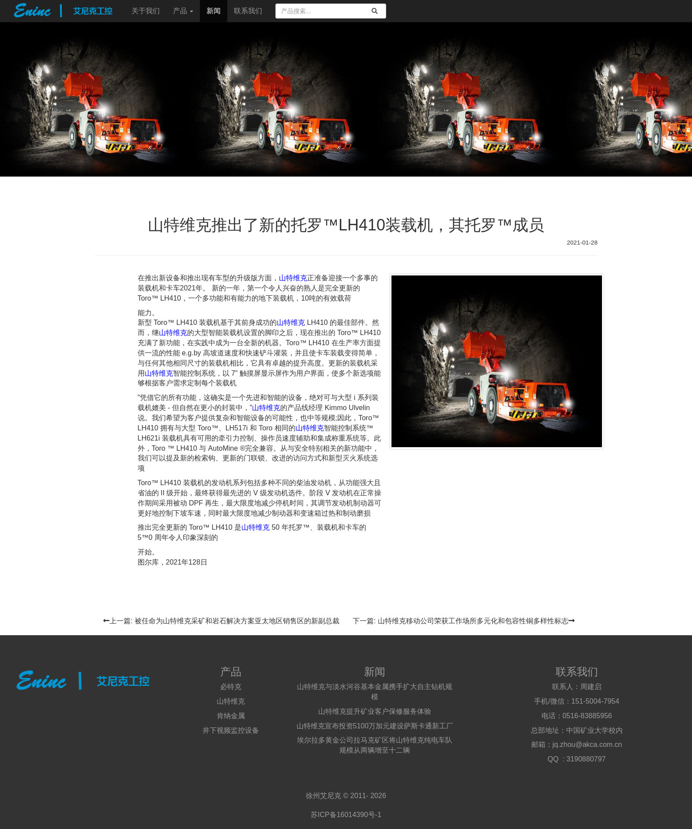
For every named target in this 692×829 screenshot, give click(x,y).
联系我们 (248, 11)
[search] (374, 11)
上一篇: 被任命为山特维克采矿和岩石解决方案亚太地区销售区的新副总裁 (221, 621)
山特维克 (293, 278)
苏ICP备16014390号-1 (346, 814)
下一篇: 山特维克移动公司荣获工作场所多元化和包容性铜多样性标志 (464, 621)
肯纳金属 (231, 716)
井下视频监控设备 (231, 730)
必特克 (230, 686)
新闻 (214, 11)
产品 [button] (183, 11)
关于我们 (146, 11)
